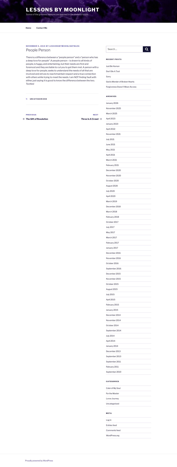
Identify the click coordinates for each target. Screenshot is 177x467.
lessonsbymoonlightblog (64, 46)
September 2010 (113, 372)
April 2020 (110, 196)
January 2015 (112, 310)
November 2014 (113, 320)
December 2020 (113, 170)
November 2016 (113, 258)
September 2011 (113, 361)
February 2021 (112, 165)
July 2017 (110, 227)
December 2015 (113, 273)
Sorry (108, 76)
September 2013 (113, 356)
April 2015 (110, 299)
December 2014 (113, 315)
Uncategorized (38, 99)
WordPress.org (112, 435)
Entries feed (111, 425)
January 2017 (112, 248)
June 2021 (110, 144)
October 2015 (112, 284)
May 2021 (110, 149)
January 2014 (112, 346)
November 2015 (113, 279)
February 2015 (112, 304)
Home (28, 28)
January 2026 (112, 103)
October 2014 (112, 325)
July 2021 (110, 139)
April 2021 (110, 155)
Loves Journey (112, 398)
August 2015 (112, 289)
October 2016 (112, 263)
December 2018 (113, 206)
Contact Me (41, 28)
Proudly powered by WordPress (39, 460)
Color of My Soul (113, 388)
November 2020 (113, 175)
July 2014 (110, 336)
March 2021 (111, 160)
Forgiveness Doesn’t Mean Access (121, 87)
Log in (108, 420)
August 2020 (112, 186)
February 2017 (112, 243)
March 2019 (111, 201)
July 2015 (110, 294)
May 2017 (110, 232)
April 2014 (110, 341)
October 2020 (112, 180)
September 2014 (113, 330)
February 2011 (112, 367)
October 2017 (112, 222)
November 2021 (113, 134)
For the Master (112, 393)
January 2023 (112, 124)
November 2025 (113, 108)
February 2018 (112, 217)
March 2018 (111, 211)
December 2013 (113, 351)
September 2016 (113, 268)
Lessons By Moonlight (63, 10)
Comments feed (113, 430)
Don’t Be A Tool (113, 71)
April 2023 (110, 118)
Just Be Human (112, 66)
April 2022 (110, 129)
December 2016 (113, 253)
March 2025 (111, 113)
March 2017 (111, 237)
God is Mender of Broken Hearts (120, 81)
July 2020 (110, 191)
